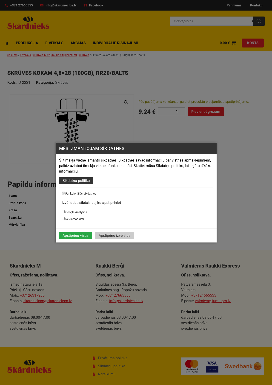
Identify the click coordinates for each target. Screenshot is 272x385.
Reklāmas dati (73, 218)
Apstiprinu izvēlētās (114, 235)
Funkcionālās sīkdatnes (79, 193)
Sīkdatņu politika (76, 181)
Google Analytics (74, 212)
